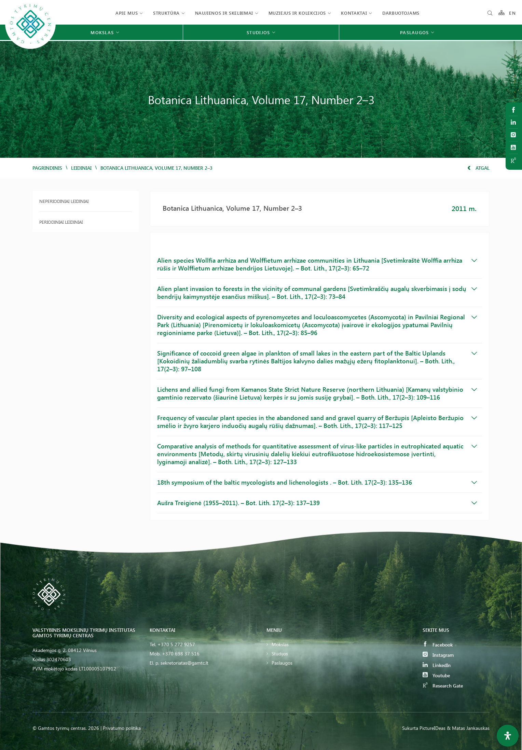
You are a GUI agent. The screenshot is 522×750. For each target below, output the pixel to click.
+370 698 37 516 (181, 653)
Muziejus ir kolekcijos (297, 13)
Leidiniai (81, 168)
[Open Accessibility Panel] (508, 736)
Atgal (478, 168)
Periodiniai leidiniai (61, 222)
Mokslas (280, 644)
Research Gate (443, 685)
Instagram (438, 655)
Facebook (438, 644)
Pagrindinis (47, 168)
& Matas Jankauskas (468, 728)
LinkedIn (437, 665)
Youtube (436, 675)
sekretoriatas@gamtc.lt (184, 662)
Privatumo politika (122, 728)
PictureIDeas (432, 728)
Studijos (280, 653)
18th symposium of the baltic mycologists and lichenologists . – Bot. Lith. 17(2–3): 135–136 (317, 482)
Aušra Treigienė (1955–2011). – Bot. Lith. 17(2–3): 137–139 (317, 503)
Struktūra (166, 13)
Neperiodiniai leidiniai (63, 201)
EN (512, 13)
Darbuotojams (401, 13)
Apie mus (126, 13)
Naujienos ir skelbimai (224, 13)
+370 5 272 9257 (176, 644)
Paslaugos (282, 662)
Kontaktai (354, 13)
